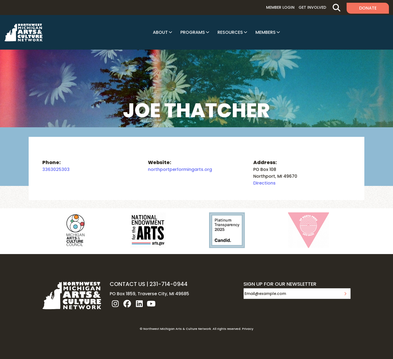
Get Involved (312, 7)
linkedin (139, 303)
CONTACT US (127, 284)
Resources (230, 32)
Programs (192, 32)
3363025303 (56, 169)
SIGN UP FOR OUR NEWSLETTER (279, 284)
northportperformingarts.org (180, 169)
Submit (345, 293)
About (160, 32)
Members (265, 32)
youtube (151, 303)
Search (336, 7)
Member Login (280, 7)
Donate (368, 8)
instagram (115, 303)
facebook (127, 303)
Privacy (247, 329)
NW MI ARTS (23, 32)
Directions (264, 183)
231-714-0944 (168, 284)
